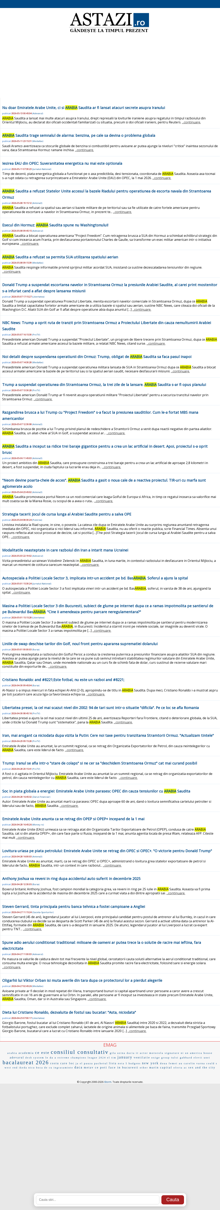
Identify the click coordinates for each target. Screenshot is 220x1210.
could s (211, 1063)
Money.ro (38, 824)
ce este (42, 1052)
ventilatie (142, 1057)
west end (11, 1067)
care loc (67, 1063)
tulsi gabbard (182, 1057)
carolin (189, 1063)
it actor (142, 1052)
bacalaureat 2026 (26, 1062)
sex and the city (201, 1067)
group (165, 1057)
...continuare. (191, 122)
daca (78, 1067)
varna (200, 1063)
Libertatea (38, 296)
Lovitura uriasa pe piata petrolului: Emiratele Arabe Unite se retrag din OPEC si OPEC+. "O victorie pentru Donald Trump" (107, 850)
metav (89, 1067)
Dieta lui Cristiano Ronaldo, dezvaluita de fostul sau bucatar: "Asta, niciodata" (69, 1012)
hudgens (135, 1063)
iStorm (107, 1082)
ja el (79, 1063)
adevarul (17, 1057)
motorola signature (164, 1052)
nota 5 (122, 1063)
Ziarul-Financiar (41, 796)
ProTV (36, 334)
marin (154, 1067)
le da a (50, 1057)
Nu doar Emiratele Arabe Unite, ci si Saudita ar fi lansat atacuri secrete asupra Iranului (83, 107)
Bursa (36, 649)
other (144, 1067)
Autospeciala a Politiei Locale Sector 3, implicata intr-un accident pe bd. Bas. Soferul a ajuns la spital (95, 578)
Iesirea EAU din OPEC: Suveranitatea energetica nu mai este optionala (62, 163)
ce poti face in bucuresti (117, 1067)
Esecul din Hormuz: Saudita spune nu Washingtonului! (55, 225)
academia (26, 1052)
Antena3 (37, 202)
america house (201, 1052)
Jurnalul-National (42, 169)
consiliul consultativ (80, 1052)
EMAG (110, 1044)
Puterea (37, 519)
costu (54, 1063)
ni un (185, 1053)
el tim (111, 1057)
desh (28, 1057)
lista (113, 1063)
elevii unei (202, 1057)
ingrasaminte (63, 1067)
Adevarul (37, 113)
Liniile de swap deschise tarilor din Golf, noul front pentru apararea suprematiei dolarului (80, 643)
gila (113, 1052)
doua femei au (171, 1063)
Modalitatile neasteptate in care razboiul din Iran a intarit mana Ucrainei (65, 550)
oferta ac (180, 1067)
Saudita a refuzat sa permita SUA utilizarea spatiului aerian (60, 257)
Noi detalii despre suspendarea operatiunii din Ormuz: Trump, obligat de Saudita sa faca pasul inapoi (96, 356)
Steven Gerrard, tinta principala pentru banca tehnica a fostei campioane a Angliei (73, 906)
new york (150, 1063)
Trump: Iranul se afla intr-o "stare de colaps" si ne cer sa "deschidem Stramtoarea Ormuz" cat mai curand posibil (99, 763)
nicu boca (35, 1067)
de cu (48, 1067)
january (125, 1057)
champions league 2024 (88, 1057)
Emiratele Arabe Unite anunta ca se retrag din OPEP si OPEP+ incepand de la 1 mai (73, 818)
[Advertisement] (110, 66)
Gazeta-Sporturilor (43, 912)
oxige (155, 1057)
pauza (88, 1063)
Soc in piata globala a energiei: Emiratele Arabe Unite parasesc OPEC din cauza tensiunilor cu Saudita (96, 791)
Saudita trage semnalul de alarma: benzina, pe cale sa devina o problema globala (78, 135)
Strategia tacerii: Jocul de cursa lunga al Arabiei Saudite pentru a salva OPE (66, 514)
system (38, 1057)
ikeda (23, 1067)
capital (166, 1067)
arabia (12, 1052)
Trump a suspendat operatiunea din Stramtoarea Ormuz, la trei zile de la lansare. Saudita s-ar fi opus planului (104, 384)
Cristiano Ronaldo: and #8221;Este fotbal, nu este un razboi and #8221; (63, 679)
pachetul (101, 1063)
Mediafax (38, 141)
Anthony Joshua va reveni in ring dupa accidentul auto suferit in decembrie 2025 (71, 878)
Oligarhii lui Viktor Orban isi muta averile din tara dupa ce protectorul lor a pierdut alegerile (82, 980)
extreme (64, 1057)
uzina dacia (126, 1053)
